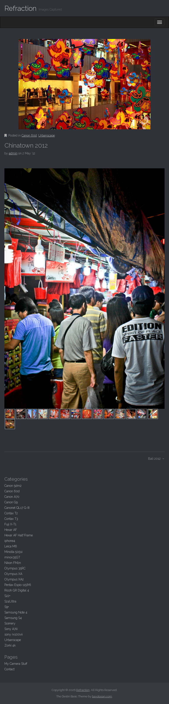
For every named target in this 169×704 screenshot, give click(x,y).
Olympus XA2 (14, 579)
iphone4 (9, 541)
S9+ (6, 607)
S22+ (7, 596)
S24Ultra (10, 601)
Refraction (20, 8)
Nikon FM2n (12, 563)
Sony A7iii (11, 629)
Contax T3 (11, 519)
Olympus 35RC (15, 568)
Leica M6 (10, 546)
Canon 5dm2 (13, 485)
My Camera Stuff (15, 663)
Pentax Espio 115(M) (17, 585)
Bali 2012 (156, 458)
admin (13, 153)
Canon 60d (29, 135)
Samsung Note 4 (15, 612)
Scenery (9, 623)
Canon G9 (11, 502)
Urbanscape (46, 135)
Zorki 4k (10, 645)
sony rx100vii (13, 634)
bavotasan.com (102, 696)
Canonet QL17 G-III (16, 507)
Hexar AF (10, 530)
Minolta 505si (13, 552)
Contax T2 (11, 513)
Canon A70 (11, 496)
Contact (9, 669)
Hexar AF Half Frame (18, 535)
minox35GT (12, 557)
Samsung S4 (13, 618)
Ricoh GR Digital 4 (16, 590)
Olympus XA (13, 574)
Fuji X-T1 (10, 524)
